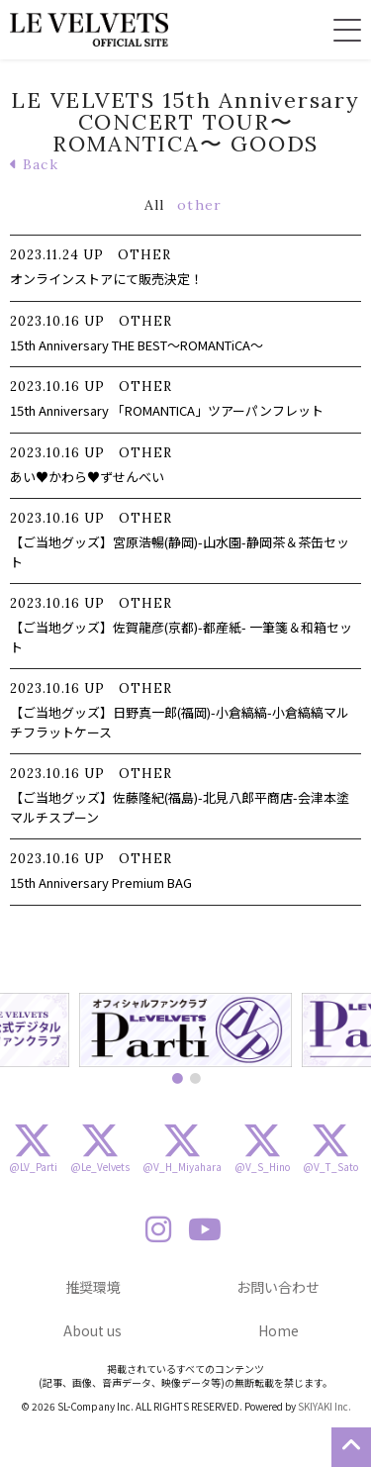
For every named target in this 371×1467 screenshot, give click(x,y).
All (154, 205)
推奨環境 (93, 1287)
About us (92, 1330)
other (199, 205)
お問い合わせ (278, 1287)
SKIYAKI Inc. (324, 1406)
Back (34, 164)
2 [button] (195, 1078)
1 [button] (177, 1078)
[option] (185, 1030)
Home (278, 1330)
